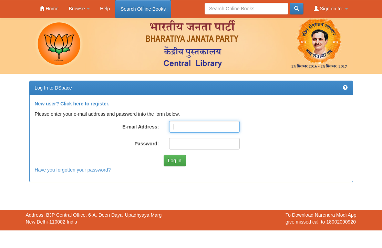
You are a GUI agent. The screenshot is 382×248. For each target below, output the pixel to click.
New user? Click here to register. (72, 103)
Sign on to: (331, 8)
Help (105, 8)
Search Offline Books (143, 9)
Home (49, 8)
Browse (79, 8)
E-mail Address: (140, 127)
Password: (147, 143)
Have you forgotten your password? (73, 170)
